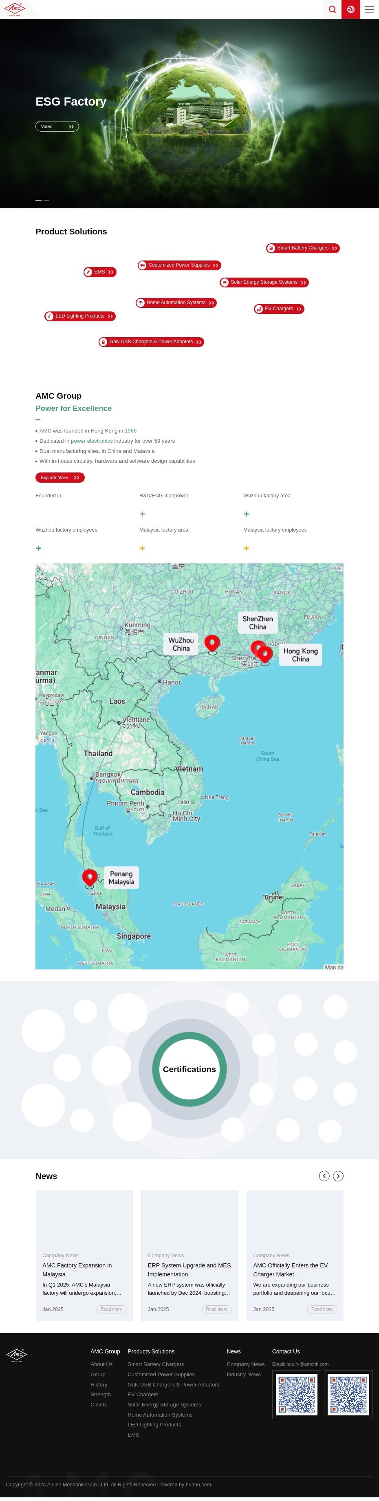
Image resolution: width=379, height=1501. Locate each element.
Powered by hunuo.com (184, 1488)
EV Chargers (143, 1398)
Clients (98, 1408)
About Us (101, 1368)
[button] (38, 200)
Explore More (57, 478)
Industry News (244, 1378)
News (234, 1355)
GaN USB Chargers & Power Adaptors (173, 1388)
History (98, 1388)
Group (98, 1378)
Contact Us (286, 1355)
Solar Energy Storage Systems (164, 1408)
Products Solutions (151, 1355)
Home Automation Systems (160, 1418)
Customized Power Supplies (161, 1378)
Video (48, 126)
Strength (100, 1398)
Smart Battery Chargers (156, 1368)
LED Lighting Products (154, 1428)
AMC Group (105, 1355)
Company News (245, 1368)
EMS (133, 1438)
